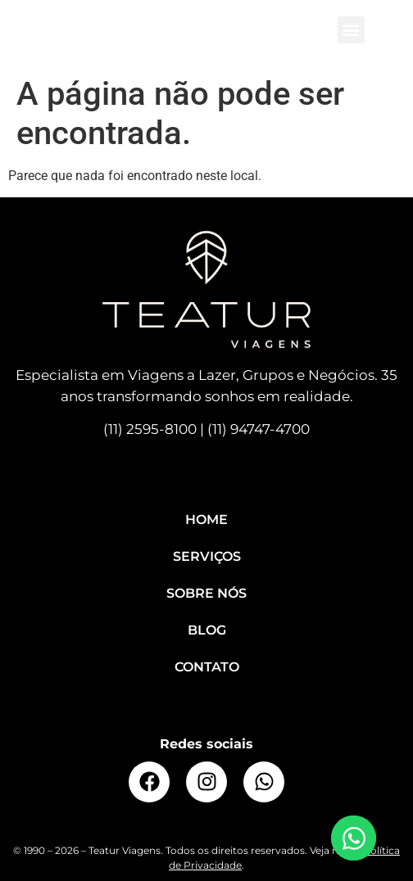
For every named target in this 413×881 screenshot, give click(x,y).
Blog (207, 630)
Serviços (207, 556)
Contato (207, 667)
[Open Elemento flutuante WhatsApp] (353, 838)
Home (206, 519)
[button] (351, 29)
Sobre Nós (206, 593)
